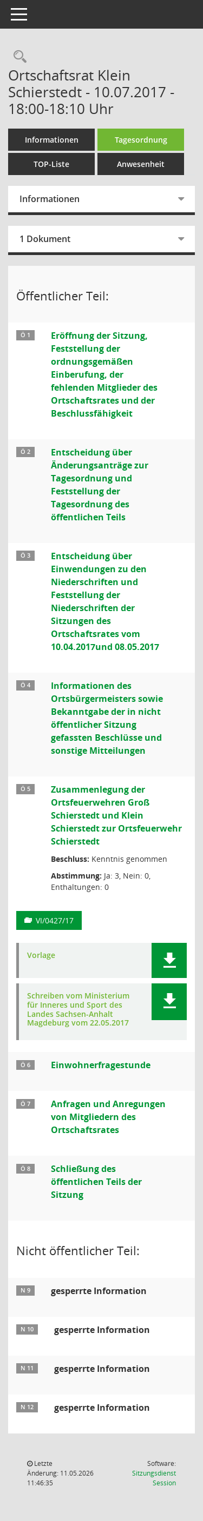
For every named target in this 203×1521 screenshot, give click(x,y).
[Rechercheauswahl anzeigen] (17, 57)
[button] (169, 960)
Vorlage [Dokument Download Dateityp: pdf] (41, 955)
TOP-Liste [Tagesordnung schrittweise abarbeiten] (51, 164)
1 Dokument (44, 239)
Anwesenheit (141, 164)
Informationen (51, 140)
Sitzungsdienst (154, 1478)
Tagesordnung (141, 140)
